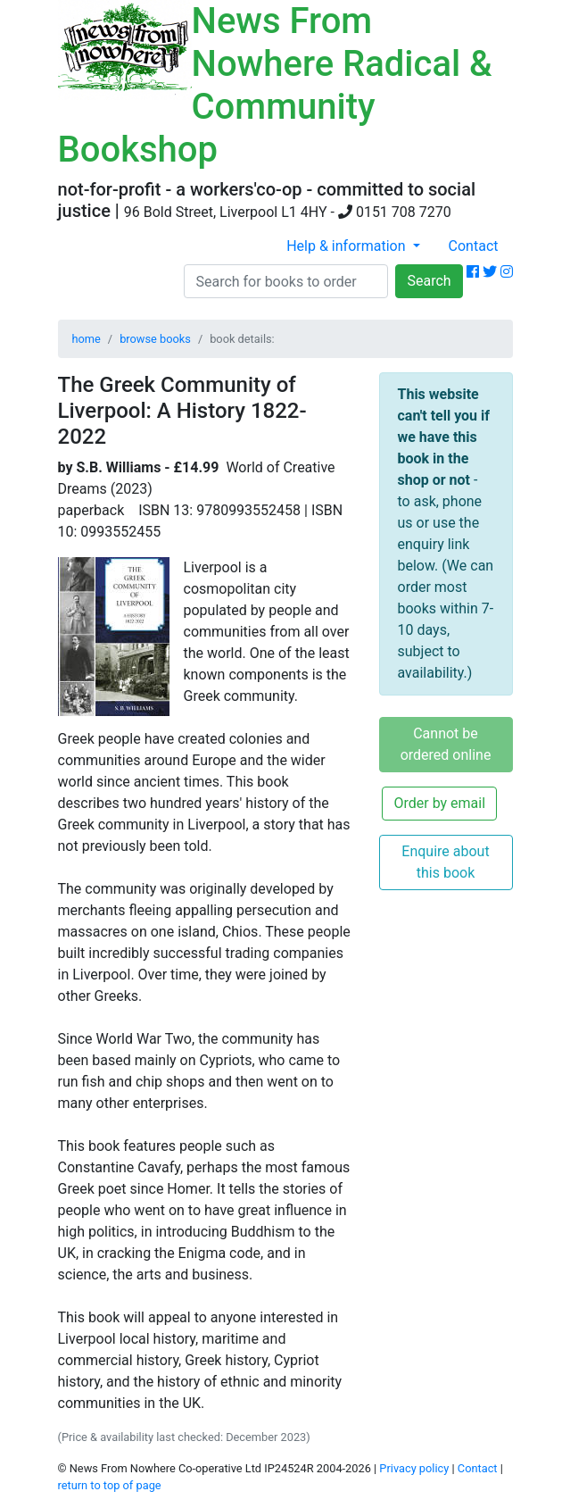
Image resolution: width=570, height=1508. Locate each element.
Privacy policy (414, 1468)
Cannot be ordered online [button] (446, 744)
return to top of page (109, 1485)
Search (428, 280)
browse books (155, 339)
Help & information (347, 245)
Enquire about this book (445, 862)
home (86, 339)
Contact (474, 245)
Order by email (439, 803)
